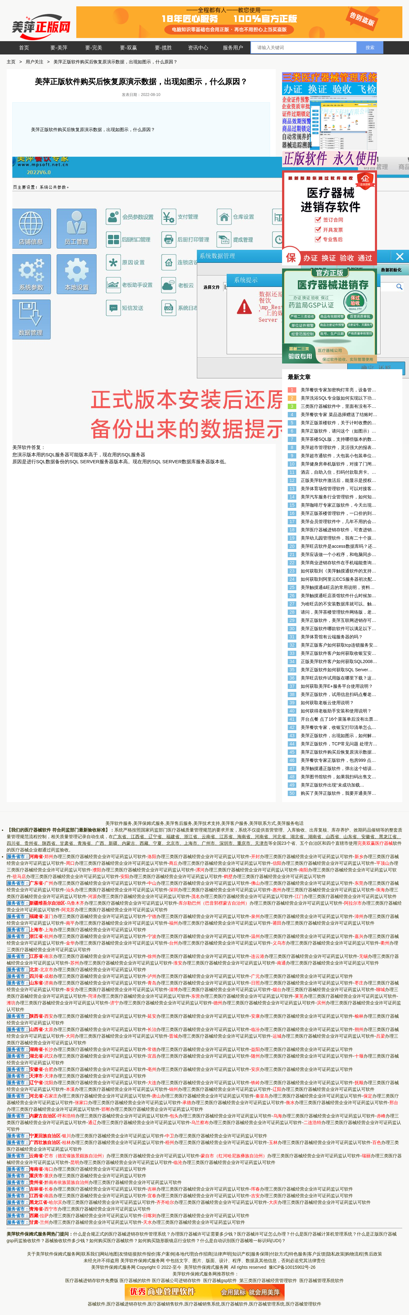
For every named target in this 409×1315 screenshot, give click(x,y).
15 (292, 505)
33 (292, 653)
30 (292, 628)
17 (292, 521)
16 (292, 513)
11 (292, 472)
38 (292, 694)
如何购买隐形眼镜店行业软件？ (169, 1240)
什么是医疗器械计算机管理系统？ (323, 1233)
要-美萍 (58, 47)
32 (292, 645)
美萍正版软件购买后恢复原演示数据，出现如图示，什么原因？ (115, 61)
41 (292, 719)
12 (292, 480)
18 (292, 529)
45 (292, 752)
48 (292, 776)
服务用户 (233, 47)
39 (292, 702)
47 (292, 768)
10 (292, 463)
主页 (11, 61)
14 (292, 496)
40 (292, 710)
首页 (24, 47)
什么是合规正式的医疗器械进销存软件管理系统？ (122, 1233)
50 (292, 793)
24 (292, 579)
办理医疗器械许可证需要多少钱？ (204, 1233)
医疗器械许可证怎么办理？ (263, 1233)
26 (292, 595)
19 (292, 538)
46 (292, 760)
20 (292, 546)
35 (292, 669)
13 (292, 488)
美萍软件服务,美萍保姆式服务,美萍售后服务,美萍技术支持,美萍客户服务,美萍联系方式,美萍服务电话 (204, 823)
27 (292, 603)
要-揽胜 (163, 47)
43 (292, 735)
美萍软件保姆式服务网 (142, 1260)
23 (292, 570)
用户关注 (34, 61)
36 (292, 677)
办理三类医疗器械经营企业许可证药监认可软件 (95, 856)
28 (292, 612)
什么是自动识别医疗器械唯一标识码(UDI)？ (243, 1240)
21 (292, 554)
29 (292, 620)
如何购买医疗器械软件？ (113, 1240)
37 (292, 686)
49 (292, 784)
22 (292, 562)
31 (292, 636)
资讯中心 (198, 47)
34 (292, 661)
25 (292, 587)
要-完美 (93, 47)
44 (292, 743)
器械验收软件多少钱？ (67, 1240)
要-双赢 (128, 47)
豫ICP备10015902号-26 (293, 1267)
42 (292, 727)
